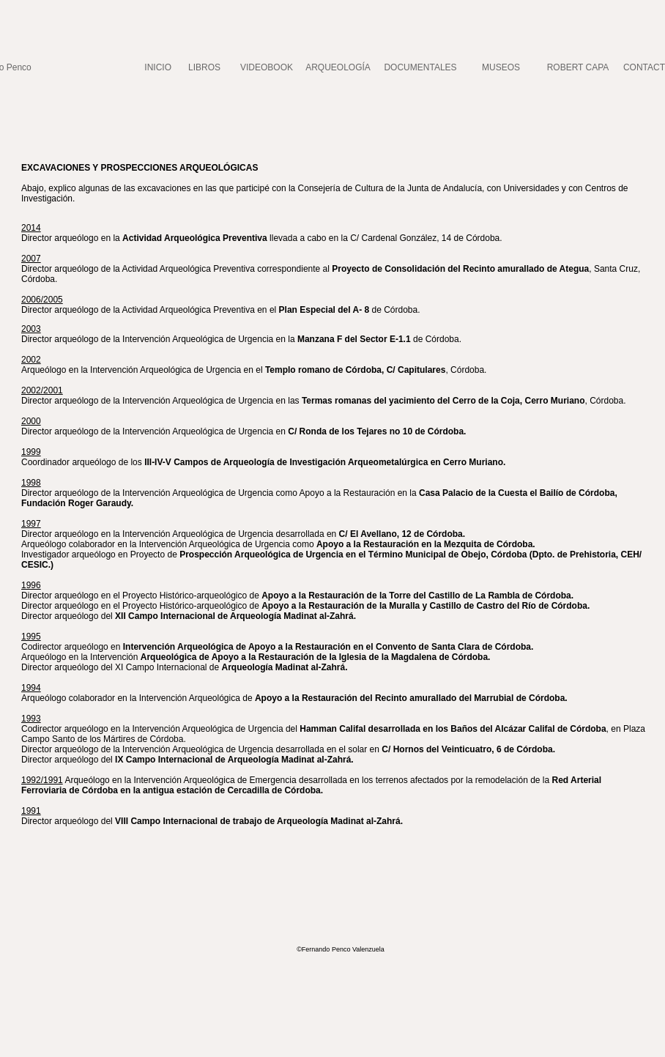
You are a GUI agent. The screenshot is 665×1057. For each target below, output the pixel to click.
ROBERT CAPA (578, 67)
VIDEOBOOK (266, 67)
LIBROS (204, 67)
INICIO (157, 67)
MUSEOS (501, 67)
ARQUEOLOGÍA (338, 67)
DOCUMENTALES (420, 67)
